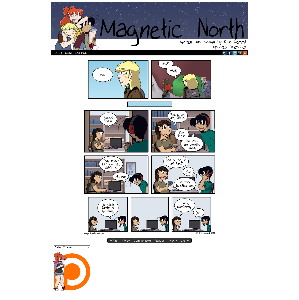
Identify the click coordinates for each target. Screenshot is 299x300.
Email (239, 52)
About (57, 52)
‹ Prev (126, 240)
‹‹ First (114, 240)
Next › (173, 240)
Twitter (234, 52)
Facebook (229, 52)
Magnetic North (149, 26)
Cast (68, 52)
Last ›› (185, 240)
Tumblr (224, 52)
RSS (244, 52)
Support (82, 52)
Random (160, 240)
